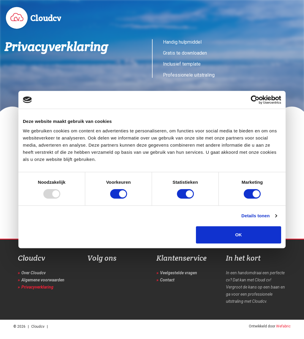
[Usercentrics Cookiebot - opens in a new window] (255, 99)
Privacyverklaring (37, 287)
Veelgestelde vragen (178, 272)
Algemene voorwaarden (42, 280)
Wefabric (283, 326)
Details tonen (255, 215)
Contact (167, 280)
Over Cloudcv (33, 272)
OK (238, 234)
